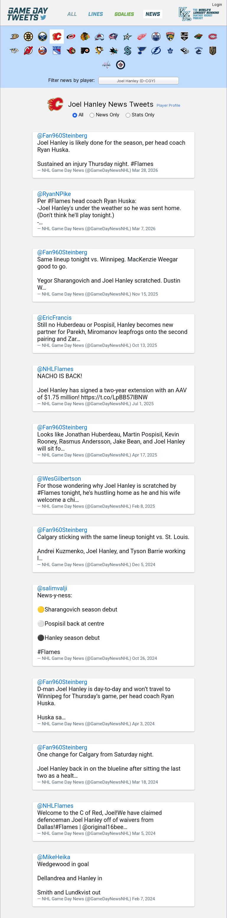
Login (217, 4)
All (78, 115)
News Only (105, 115)
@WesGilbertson (59, 478)
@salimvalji (52, 588)
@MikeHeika (53, 857)
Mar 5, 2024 (143, 833)
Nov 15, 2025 (145, 294)
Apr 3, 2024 (143, 723)
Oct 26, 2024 (144, 658)
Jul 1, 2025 (143, 403)
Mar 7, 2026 (143, 228)
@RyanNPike (54, 193)
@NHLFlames (55, 369)
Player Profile (168, 105)
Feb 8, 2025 (143, 506)
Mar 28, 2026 (145, 170)
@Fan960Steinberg (62, 135)
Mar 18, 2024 (145, 782)
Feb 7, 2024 (143, 898)
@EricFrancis (54, 317)
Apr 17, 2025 (144, 455)
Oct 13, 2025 (144, 345)
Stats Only (140, 115)
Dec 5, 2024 (143, 564)
